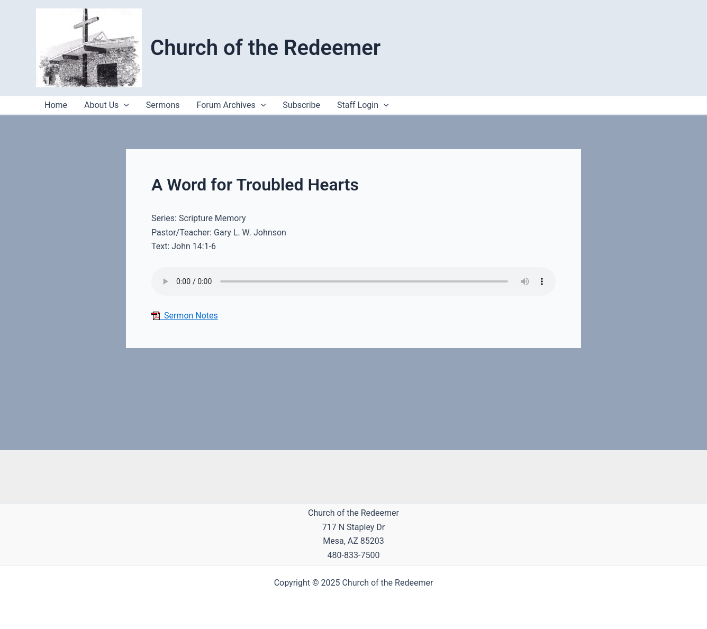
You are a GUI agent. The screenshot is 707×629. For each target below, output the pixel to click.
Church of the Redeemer (265, 47)
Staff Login (363, 105)
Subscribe (301, 105)
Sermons (163, 105)
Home (55, 105)
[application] (383, 105)
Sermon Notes (184, 316)
